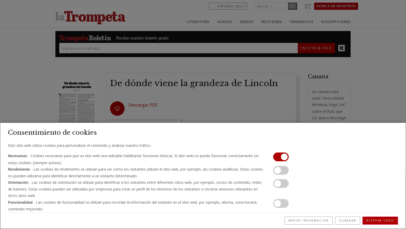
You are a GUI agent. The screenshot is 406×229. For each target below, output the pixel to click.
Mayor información (308, 220)
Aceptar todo (380, 220)
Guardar (348, 220)
